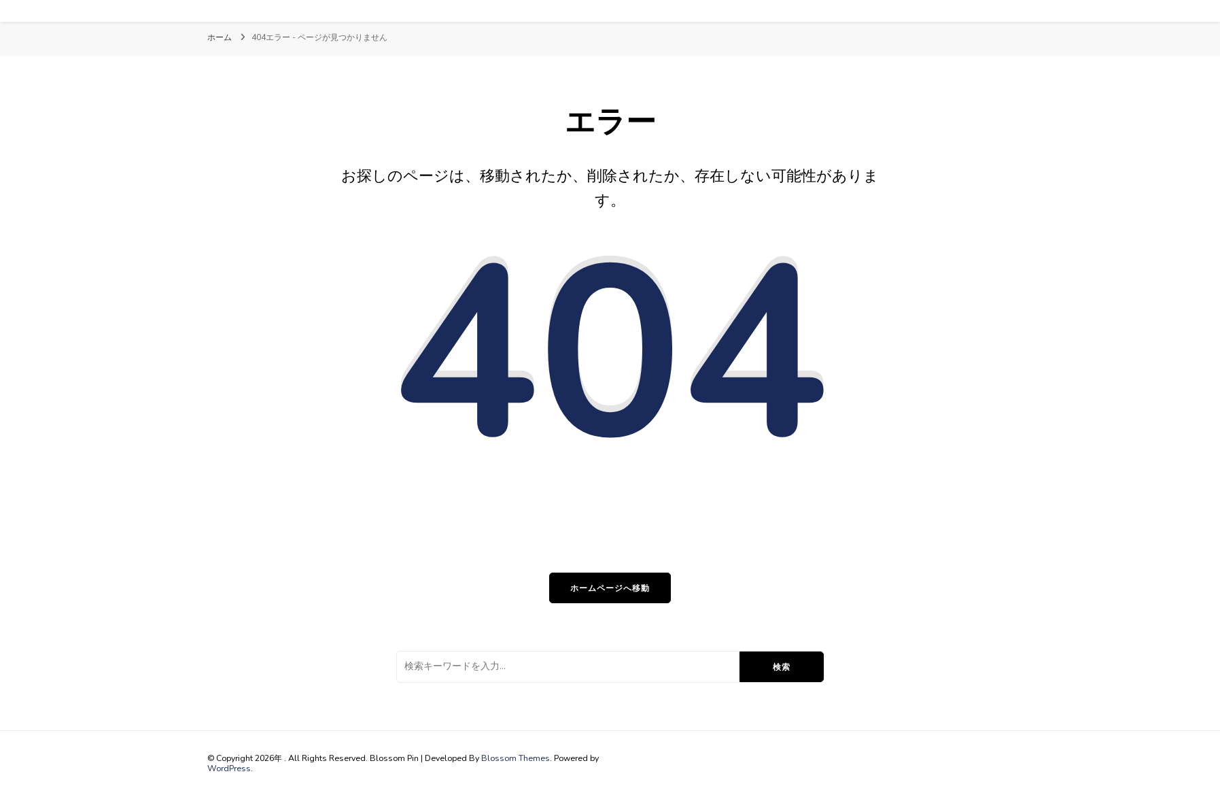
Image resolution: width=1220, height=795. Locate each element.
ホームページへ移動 (610, 588)
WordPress (229, 768)
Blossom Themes (515, 758)
